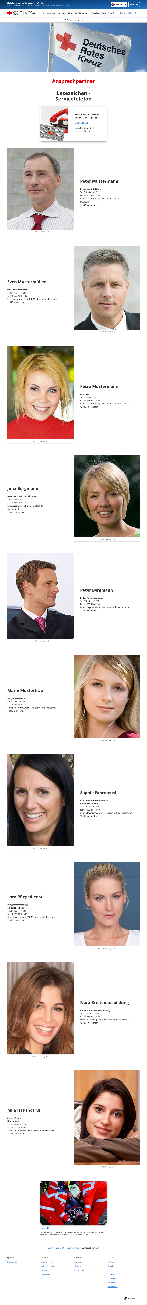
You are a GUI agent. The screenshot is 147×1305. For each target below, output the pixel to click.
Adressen (111, 1262)
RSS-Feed (111, 1278)
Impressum (112, 1274)
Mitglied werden (47, 1262)
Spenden (119, 13)
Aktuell (111, 13)
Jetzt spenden (12, 1262)
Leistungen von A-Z (81, 1270)
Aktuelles (77, 1266)
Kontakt (111, 1266)
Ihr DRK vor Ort (81, 13)
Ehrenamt (45, 1270)
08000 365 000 (81, 122)
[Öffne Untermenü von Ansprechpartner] (73, 19)
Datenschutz (113, 1287)
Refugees (47, 13)
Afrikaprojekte (67, 13)
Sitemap (111, 1270)
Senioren (56, 13)
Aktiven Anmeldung (48, 1266)
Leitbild (45, 1228)
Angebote (96, 13)
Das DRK (127, 13)
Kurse (103, 13)
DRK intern (112, 1282)
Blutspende (45, 1274)
